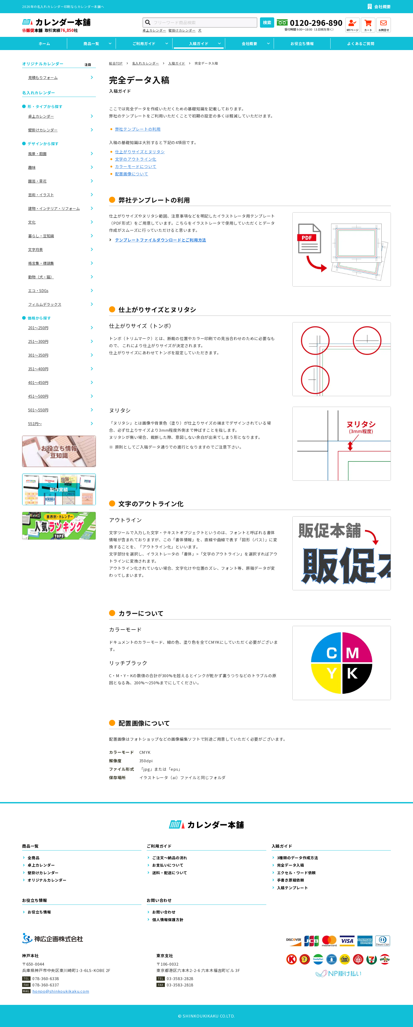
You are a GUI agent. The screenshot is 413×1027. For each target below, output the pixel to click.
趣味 (32, 167)
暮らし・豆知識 (41, 235)
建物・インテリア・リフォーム (54, 208)
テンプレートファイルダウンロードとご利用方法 (160, 240)
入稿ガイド (176, 63)
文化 (32, 222)
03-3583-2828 (180, 978)
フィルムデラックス (44, 304)
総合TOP (116, 63)
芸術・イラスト (41, 194)
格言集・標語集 (41, 263)
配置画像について (131, 173)
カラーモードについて (136, 166)
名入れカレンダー (145, 63)
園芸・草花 (37, 181)
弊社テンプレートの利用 (138, 129)
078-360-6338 (45, 978)
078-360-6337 (45, 984)
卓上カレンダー (154, 30)
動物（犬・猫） (41, 276)
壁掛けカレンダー (182, 30)
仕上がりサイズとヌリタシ (140, 151)
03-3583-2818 (180, 984)
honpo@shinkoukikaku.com (60, 991)
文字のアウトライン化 (136, 159)
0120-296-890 (316, 22)
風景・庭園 (37, 153)
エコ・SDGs (38, 290)
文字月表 (35, 249)
